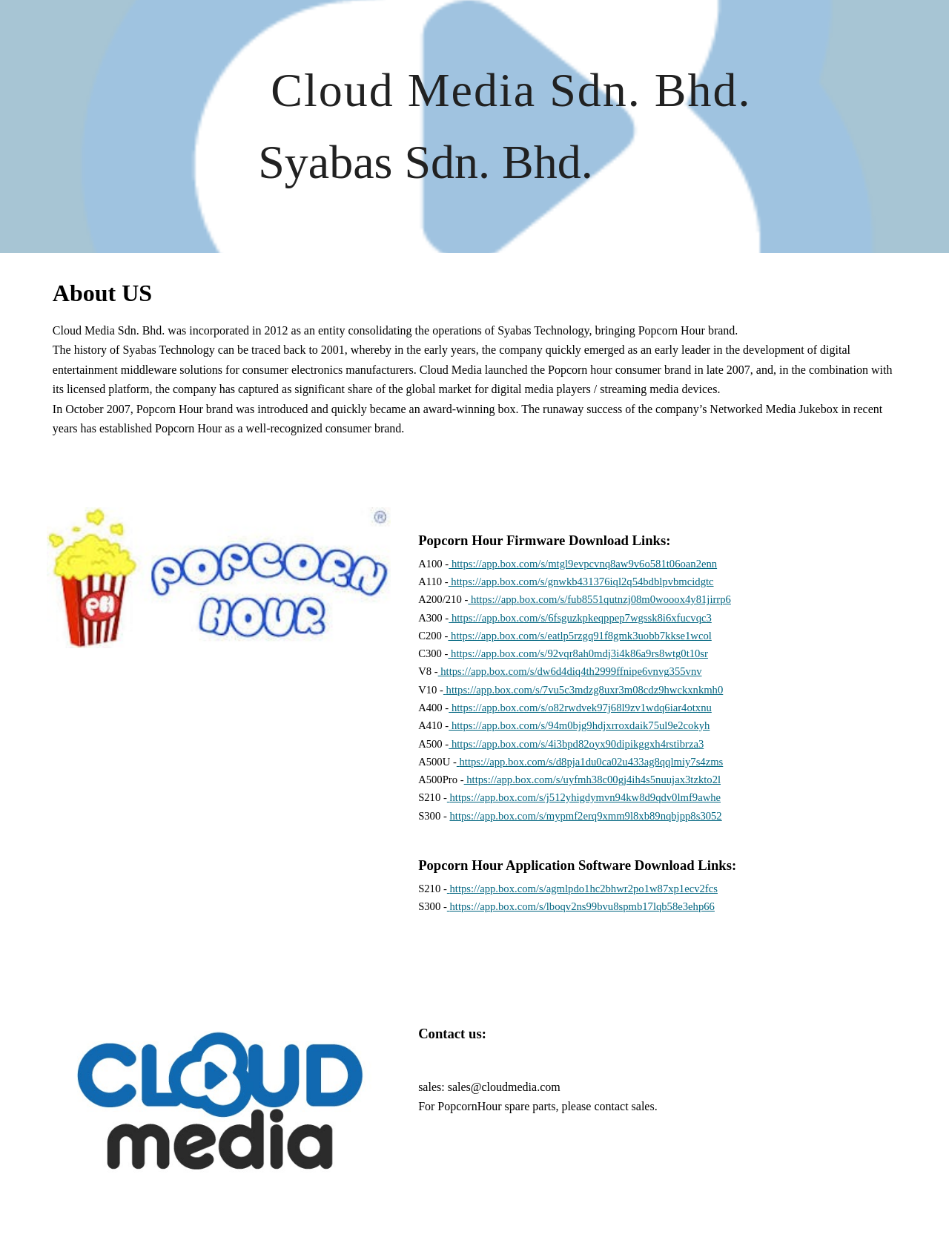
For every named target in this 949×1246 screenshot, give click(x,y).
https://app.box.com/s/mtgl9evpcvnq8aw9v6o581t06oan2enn (583, 564)
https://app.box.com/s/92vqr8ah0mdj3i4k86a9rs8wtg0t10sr (578, 653)
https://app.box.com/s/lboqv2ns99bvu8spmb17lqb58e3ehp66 (581, 906)
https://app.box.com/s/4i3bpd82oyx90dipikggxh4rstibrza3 (576, 744)
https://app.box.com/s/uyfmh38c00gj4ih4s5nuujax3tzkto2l (592, 779)
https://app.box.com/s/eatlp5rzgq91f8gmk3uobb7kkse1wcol (579, 636)
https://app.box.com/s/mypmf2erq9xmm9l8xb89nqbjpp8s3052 (585, 816)
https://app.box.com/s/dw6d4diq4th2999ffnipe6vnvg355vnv (570, 671)
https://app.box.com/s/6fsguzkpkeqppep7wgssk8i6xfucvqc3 (580, 618)
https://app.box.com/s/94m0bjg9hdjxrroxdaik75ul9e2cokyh (579, 725)
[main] (511, 126)
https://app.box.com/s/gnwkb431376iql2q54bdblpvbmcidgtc (581, 581)
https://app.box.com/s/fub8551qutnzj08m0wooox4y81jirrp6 (599, 599)
